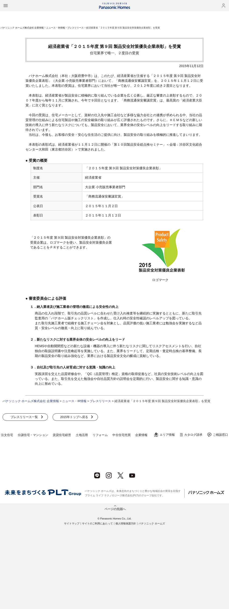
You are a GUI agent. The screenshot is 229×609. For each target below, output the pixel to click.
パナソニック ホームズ (152, 523)
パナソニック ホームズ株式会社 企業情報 (22, 27)
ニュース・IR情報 (55, 27)
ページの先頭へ (115, 509)
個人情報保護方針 (125, 523)
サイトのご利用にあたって (97, 523)
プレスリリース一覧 (24, 417)
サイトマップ (71, 523)
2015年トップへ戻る (73, 417)
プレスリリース (75, 27)
